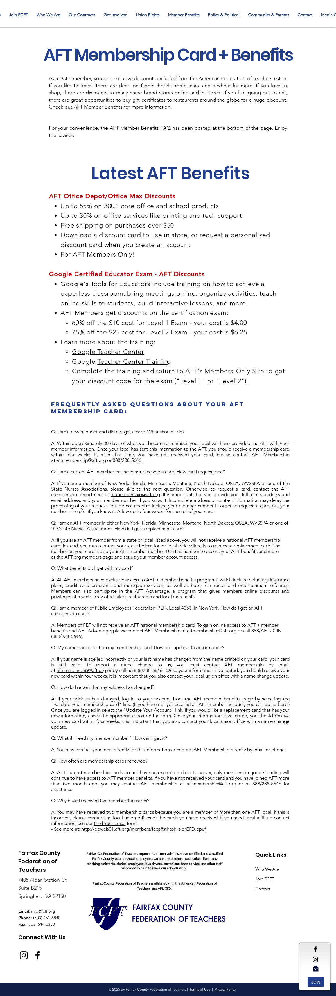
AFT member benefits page (223, 699)
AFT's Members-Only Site (224, 371)
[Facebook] (37, 955)
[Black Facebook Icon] (315, 949)
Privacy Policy (225, 989)
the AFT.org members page (85, 557)
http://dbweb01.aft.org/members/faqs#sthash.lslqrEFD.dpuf (143, 829)
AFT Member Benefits (98, 107)
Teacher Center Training (134, 361)
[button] (81, 15)
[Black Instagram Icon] (315, 959)
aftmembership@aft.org (81, 460)
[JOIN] (316, 982)
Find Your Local (110, 823)
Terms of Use (200, 989)
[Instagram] (23, 955)
